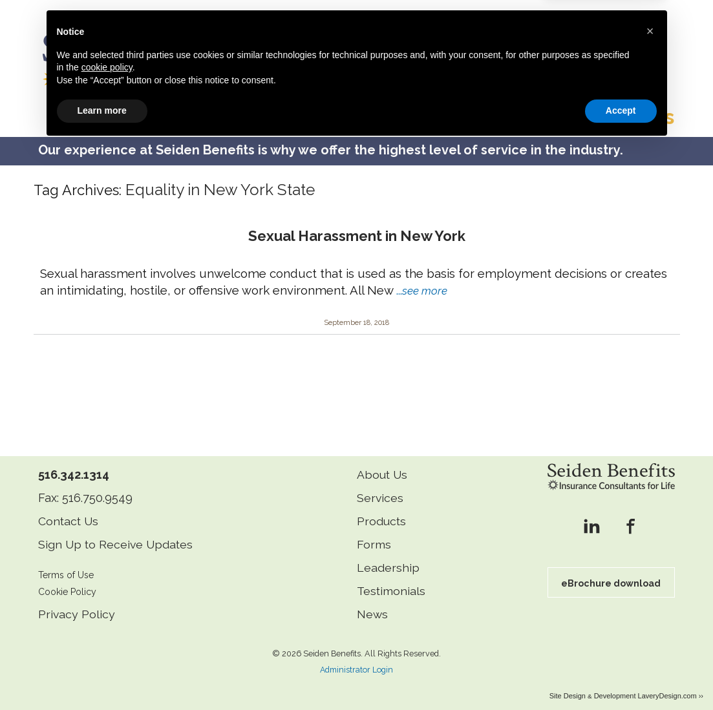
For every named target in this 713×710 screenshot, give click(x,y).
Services (380, 486)
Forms (374, 532)
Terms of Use (67, 563)
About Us (383, 463)
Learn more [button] (102, 674)
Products (382, 509)
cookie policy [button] (107, 631)
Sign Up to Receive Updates (117, 532)
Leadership (388, 556)
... (421, 278)
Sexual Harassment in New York (356, 224)
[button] (650, 595)
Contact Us (69, 509)
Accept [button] (621, 674)
